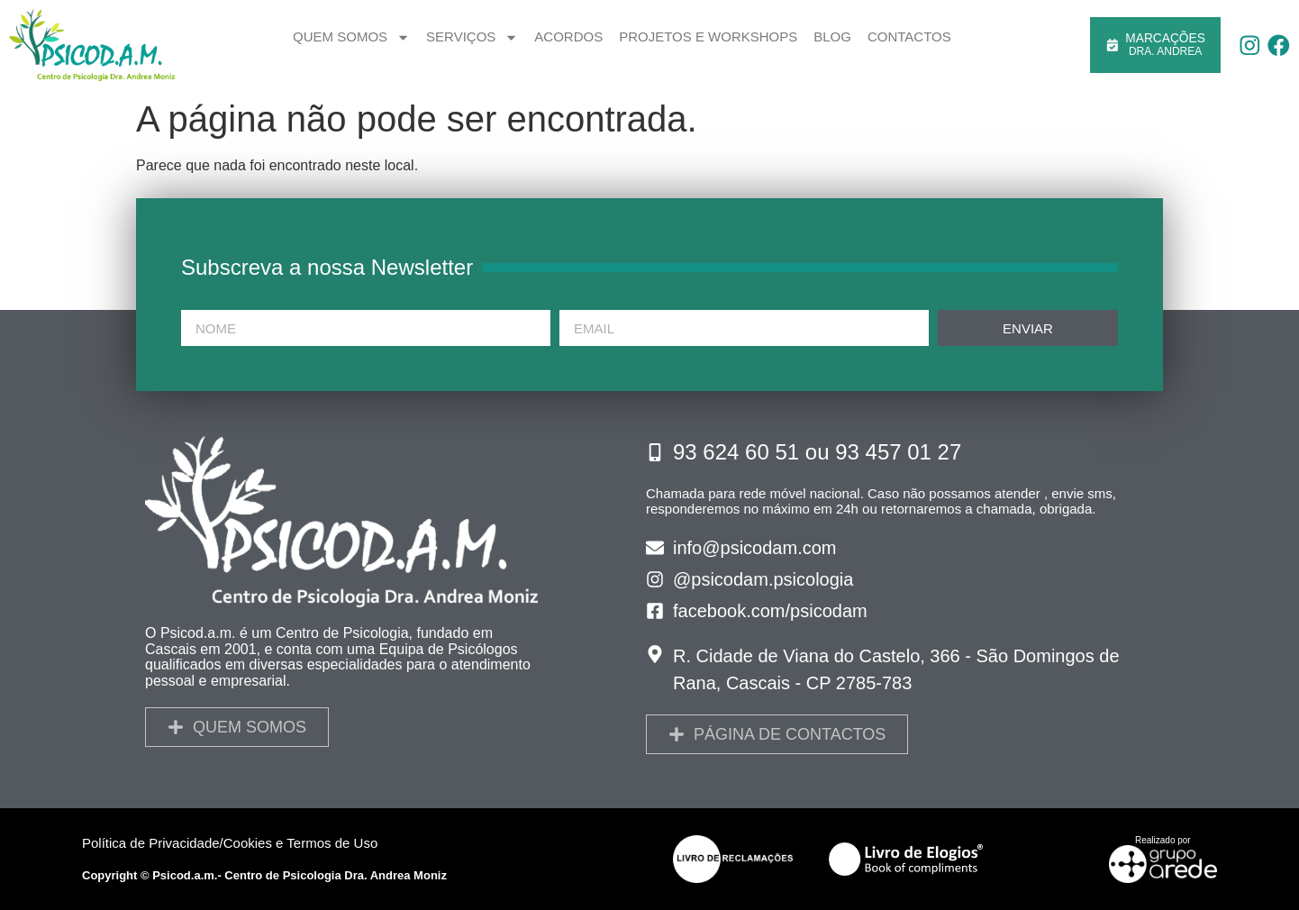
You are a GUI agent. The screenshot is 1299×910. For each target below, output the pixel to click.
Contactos (909, 36)
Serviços (472, 37)
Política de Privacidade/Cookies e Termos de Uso (229, 843)
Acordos (568, 36)
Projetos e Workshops (708, 36)
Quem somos (351, 37)
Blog (832, 36)
